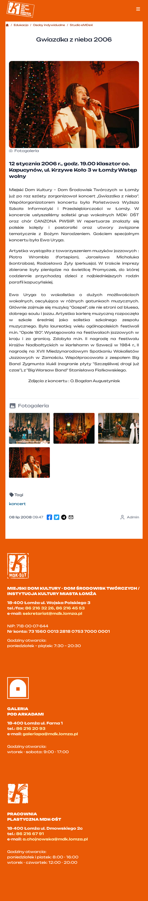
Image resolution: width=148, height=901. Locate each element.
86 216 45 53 (70, 608)
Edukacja (21, 25)
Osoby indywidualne (49, 25)
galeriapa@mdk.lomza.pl (50, 734)
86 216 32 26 (39, 608)
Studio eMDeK (81, 25)
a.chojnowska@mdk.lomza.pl (55, 839)
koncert (17, 504)
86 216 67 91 (30, 833)
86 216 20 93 (30, 728)
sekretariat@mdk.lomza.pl (52, 613)
